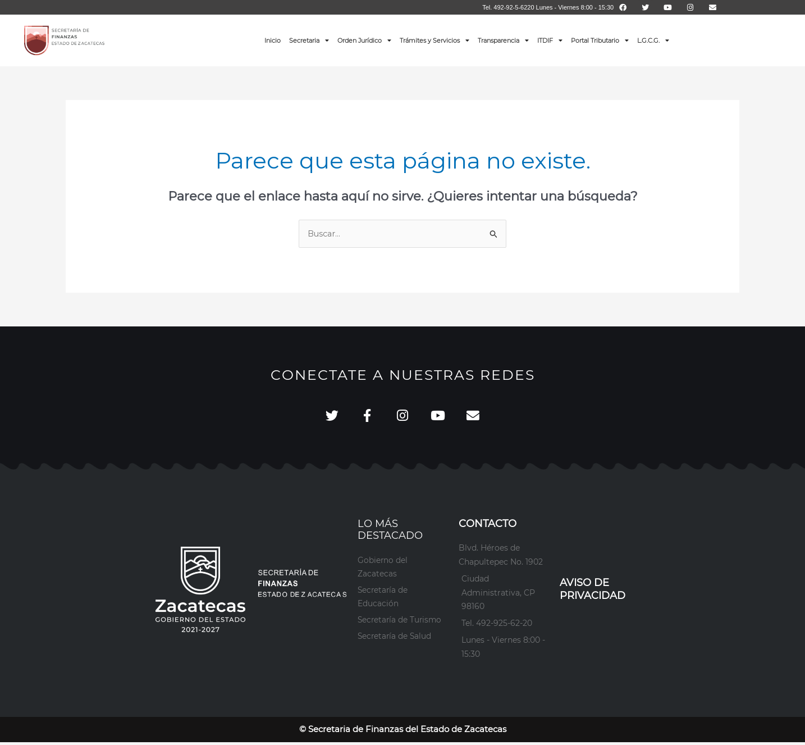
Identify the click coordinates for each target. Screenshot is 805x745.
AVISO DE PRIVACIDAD (592, 592)
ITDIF (549, 40)
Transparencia (503, 40)
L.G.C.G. (653, 40)
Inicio (272, 40)
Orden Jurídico (364, 40)
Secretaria (309, 40)
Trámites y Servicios (434, 40)
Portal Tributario (600, 40)
